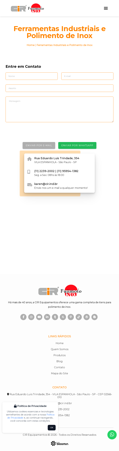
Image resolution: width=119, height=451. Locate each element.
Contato (59, 367)
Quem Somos (59, 349)
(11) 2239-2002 (44, 171)
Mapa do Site (59, 373)
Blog (59, 361)
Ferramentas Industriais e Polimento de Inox (65, 45)
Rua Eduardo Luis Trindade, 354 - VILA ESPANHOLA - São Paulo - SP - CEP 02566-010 (59, 396)
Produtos (59, 355)
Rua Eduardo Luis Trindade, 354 (56, 158)
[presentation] (29, 133)
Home (31, 45)
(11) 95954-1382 (67, 171)
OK (51, 427)
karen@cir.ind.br (46, 184)
